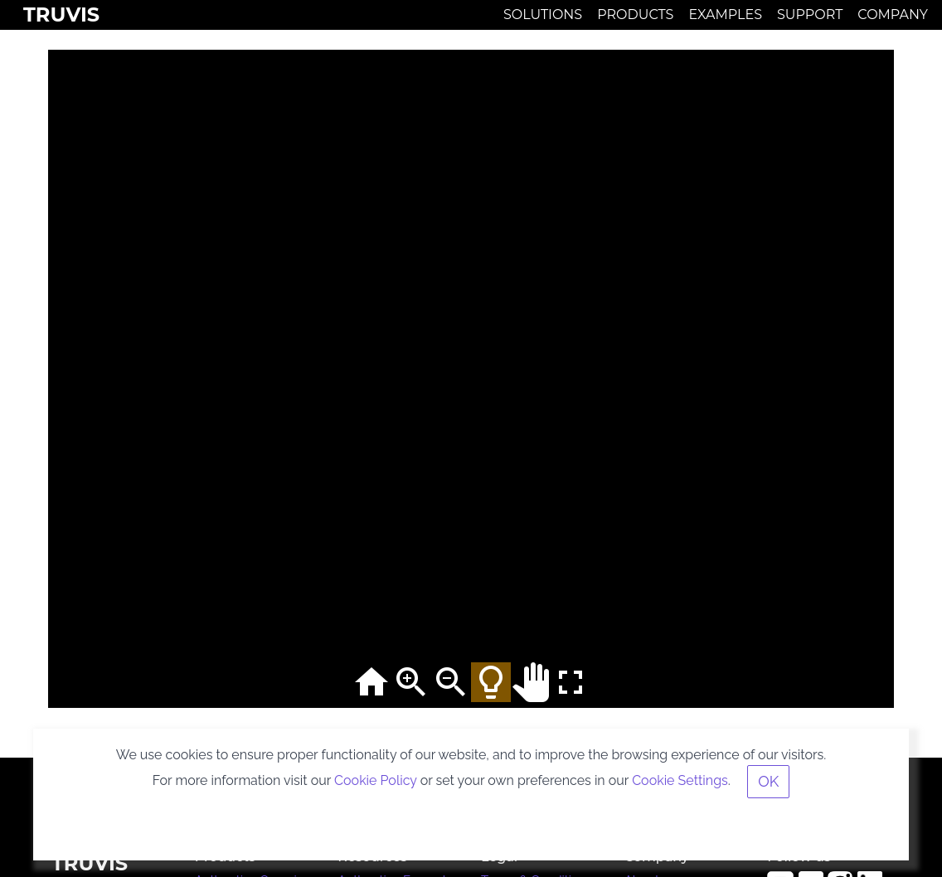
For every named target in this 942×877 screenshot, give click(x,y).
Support (809, 14)
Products (635, 14)
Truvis (61, 14)
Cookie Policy (375, 780)
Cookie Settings (680, 780)
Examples (725, 14)
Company (892, 14)
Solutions (542, 14)
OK (768, 781)
